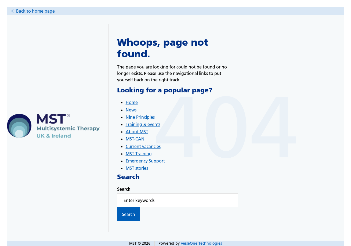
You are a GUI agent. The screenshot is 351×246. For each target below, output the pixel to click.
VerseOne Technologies (201, 243)
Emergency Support (145, 161)
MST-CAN (135, 139)
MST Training (139, 153)
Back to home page (35, 11)
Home (132, 102)
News (131, 110)
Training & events (143, 124)
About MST (137, 131)
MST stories (137, 168)
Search (124, 189)
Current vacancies (143, 146)
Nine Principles (140, 117)
